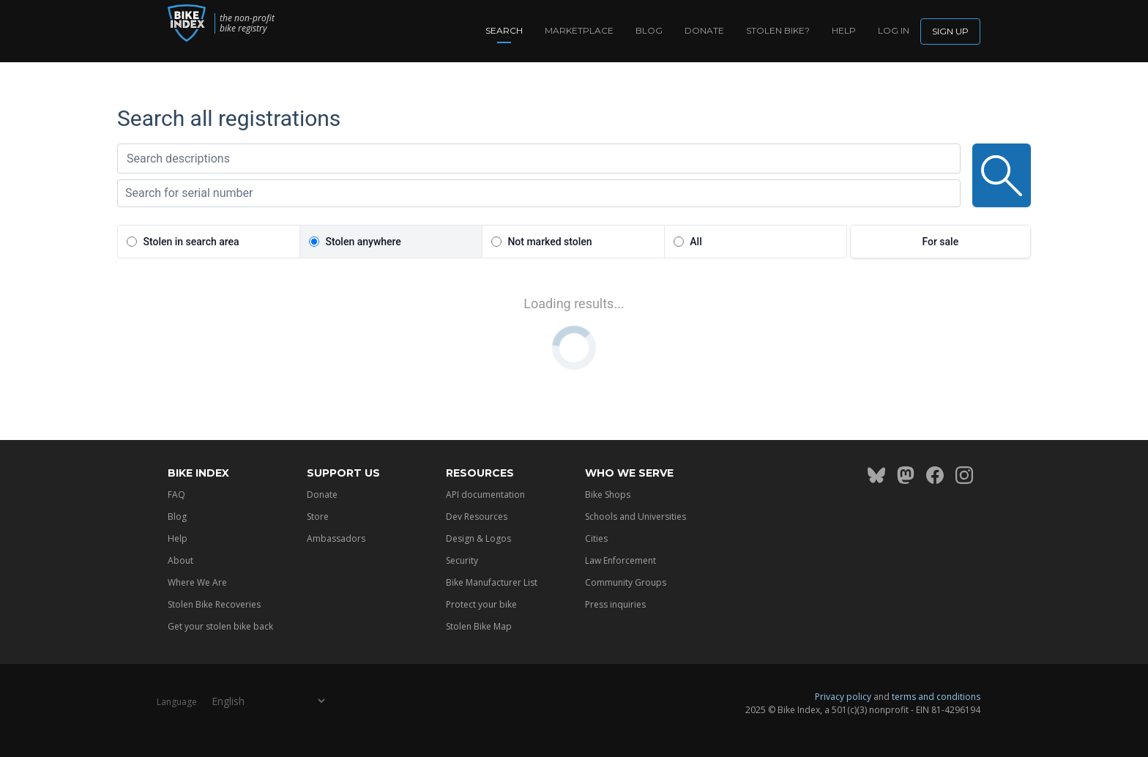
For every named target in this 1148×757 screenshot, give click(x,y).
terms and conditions (936, 696)
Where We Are (197, 582)
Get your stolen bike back (220, 626)
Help (844, 30)
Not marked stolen (549, 241)
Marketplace (579, 30)
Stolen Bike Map (479, 626)
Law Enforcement (620, 560)
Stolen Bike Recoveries (214, 604)
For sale (940, 241)
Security (462, 560)
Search (504, 30)
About (180, 560)
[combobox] (539, 158)
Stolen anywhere (362, 241)
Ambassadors (336, 538)
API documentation (485, 494)
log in (893, 30)
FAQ (176, 494)
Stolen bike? (778, 30)
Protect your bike (481, 604)
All (695, 241)
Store (318, 516)
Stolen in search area (191, 241)
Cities (596, 538)
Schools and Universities (635, 516)
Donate (704, 30)
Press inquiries (615, 604)
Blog (649, 30)
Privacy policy (843, 696)
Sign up (950, 31)
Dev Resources (476, 516)
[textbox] (539, 159)
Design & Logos (478, 538)
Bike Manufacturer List (491, 582)
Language (177, 702)
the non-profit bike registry (263, 23)
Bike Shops (607, 494)
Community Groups (625, 582)
